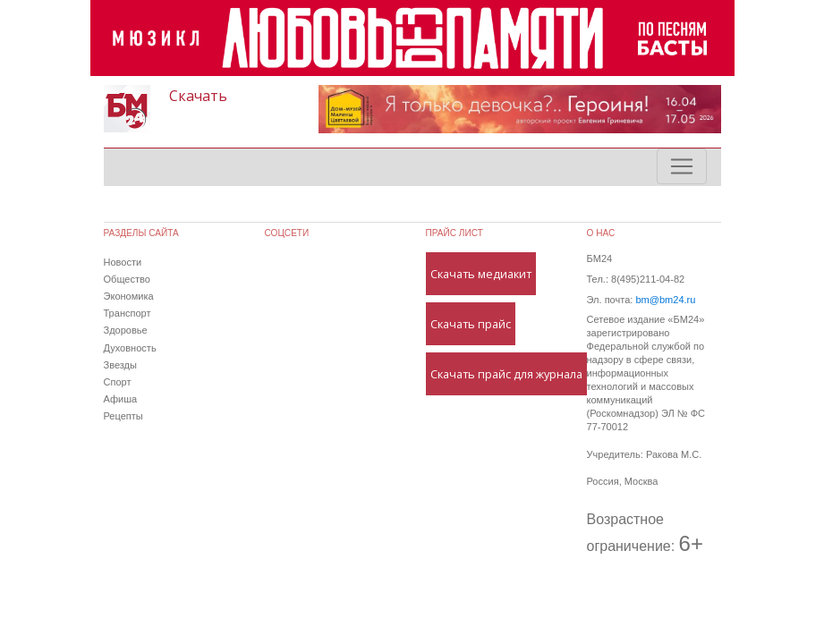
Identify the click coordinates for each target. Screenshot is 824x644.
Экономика (129, 296)
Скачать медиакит (480, 274)
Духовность (130, 348)
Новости (123, 262)
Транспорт (127, 313)
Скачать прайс (470, 324)
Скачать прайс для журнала (506, 374)
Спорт (118, 382)
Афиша (121, 399)
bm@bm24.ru (665, 299)
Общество (127, 279)
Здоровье (126, 330)
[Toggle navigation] (682, 166)
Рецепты (123, 416)
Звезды (120, 365)
